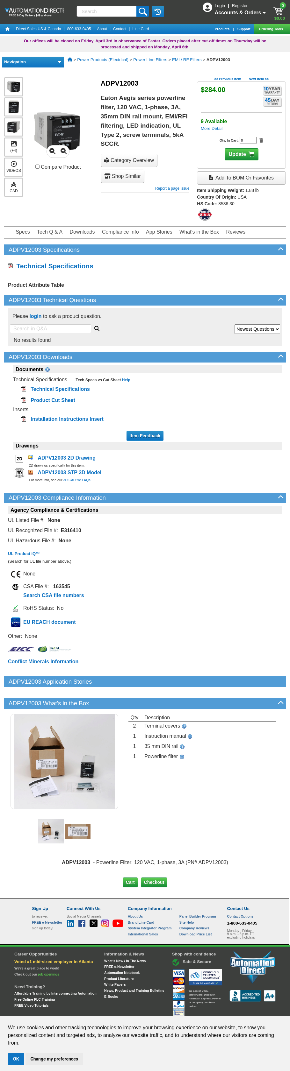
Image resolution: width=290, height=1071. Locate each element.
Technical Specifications (50, 266)
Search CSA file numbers (53, 595)
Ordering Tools (271, 29)
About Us (135, 895)
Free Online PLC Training (34, 978)
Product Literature (119, 957)
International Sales (143, 912)
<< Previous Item (227, 79)
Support (244, 29)
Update (237, 154)
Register (240, 5)
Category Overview (129, 160)
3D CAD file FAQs (76, 480)
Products (222, 29)
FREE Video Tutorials (31, 983)
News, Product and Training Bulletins (134, 969)
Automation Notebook (122, 951)
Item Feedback (144, 435)
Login (220, 5)
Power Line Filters (150, 59)
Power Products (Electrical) (102, 59)
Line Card (140, 29)
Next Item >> (259, 79)
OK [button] (16, 1058)
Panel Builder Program (197, 895)
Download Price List (195, 912)
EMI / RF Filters (187, 59)
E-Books (111, 974)
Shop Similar (122, 176)
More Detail (211, 128)
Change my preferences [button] (54, 1058)
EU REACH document (49, 622)
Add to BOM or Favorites (241, 177)
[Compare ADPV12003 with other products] (37, 167)
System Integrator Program (149, 906)
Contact (119, 29)
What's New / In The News (125, 939)
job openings (48, 952)
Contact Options (240, 895)
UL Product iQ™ (24, 553)
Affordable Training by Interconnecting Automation (55, 972)
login (35, 316)
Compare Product (58, 167)
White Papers (115, 963)
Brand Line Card (141, 901)
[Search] (107, 11)
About (102, 29)
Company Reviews (194, 906)
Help (125, 380)
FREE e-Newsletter (119, 945)
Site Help (186, 901)
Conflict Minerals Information (43, 661)
